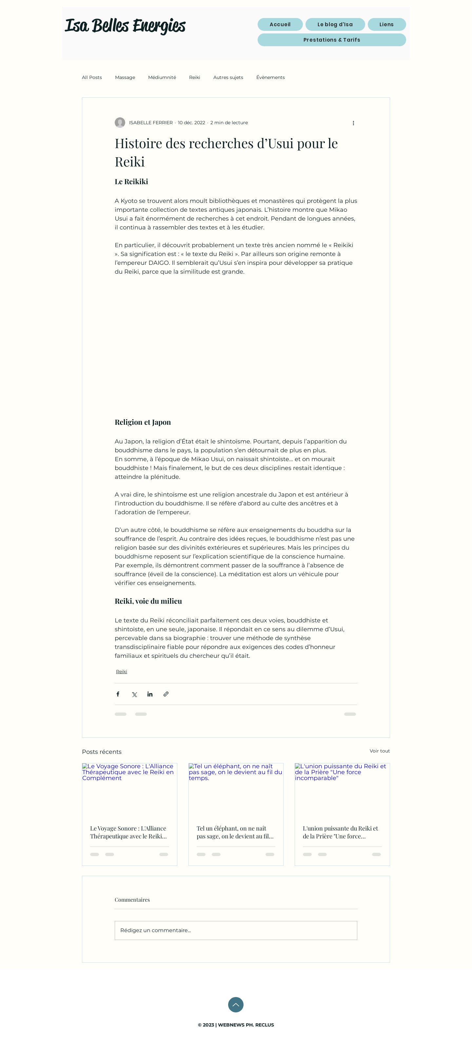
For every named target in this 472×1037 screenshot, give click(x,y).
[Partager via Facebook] (118, 694)
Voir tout (380, 751)
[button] (387, 24)
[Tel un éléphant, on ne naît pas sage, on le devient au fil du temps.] (236, 789)
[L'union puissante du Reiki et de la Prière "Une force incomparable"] (342, 789)
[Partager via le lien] (166, 694)
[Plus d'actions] (353, 123)
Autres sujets (228, 77)
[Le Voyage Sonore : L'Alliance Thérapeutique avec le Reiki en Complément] (129, 789)
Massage (125, 77)
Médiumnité (162, 77)
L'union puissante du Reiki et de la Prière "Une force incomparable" (340, 832)
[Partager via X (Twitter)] (134, 694)
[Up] (236, 1004)
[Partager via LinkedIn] (150, 694)
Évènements (270, 77)
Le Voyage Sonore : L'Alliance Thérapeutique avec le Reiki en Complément (128, 832)
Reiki (194, 77)
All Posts (92, 77)
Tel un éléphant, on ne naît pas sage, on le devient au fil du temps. (233, 832)
